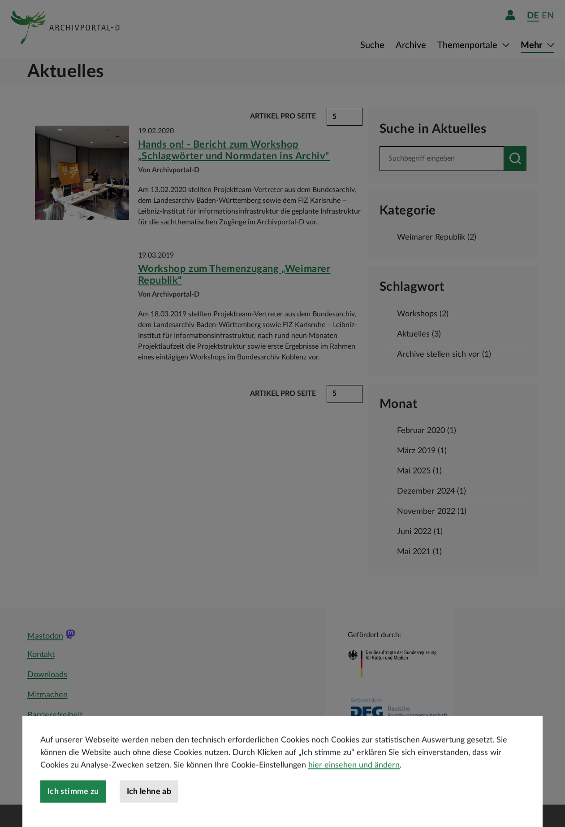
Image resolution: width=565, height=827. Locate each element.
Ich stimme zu (73, 814)
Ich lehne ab (149, 814)
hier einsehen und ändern (354, 788)
